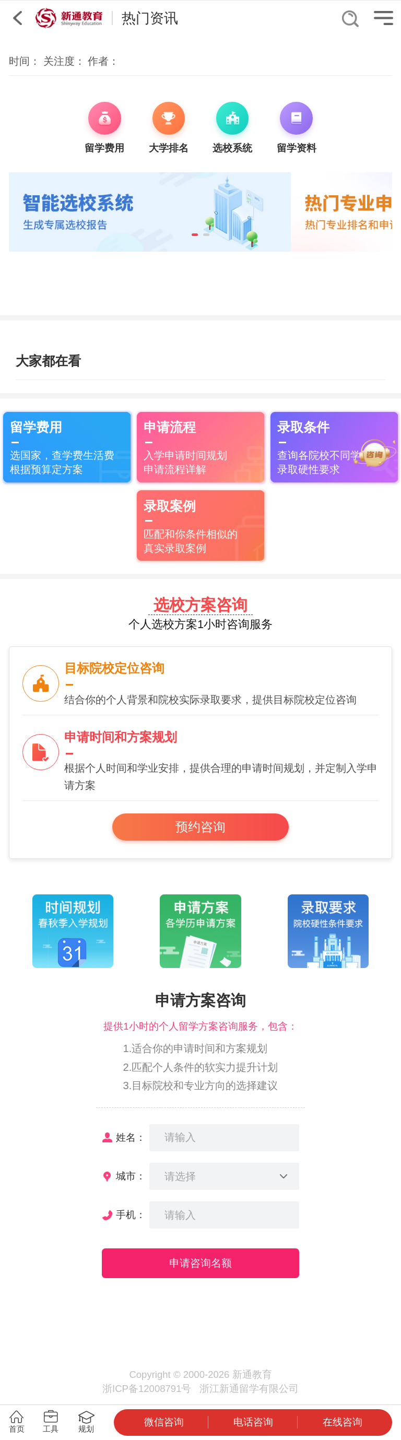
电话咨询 (253, 1422)
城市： (131, 1176)
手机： (131, 1214)
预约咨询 (200, 827)
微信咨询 (164, 1422)
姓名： (131, 1137)
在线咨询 (342, 1422)
